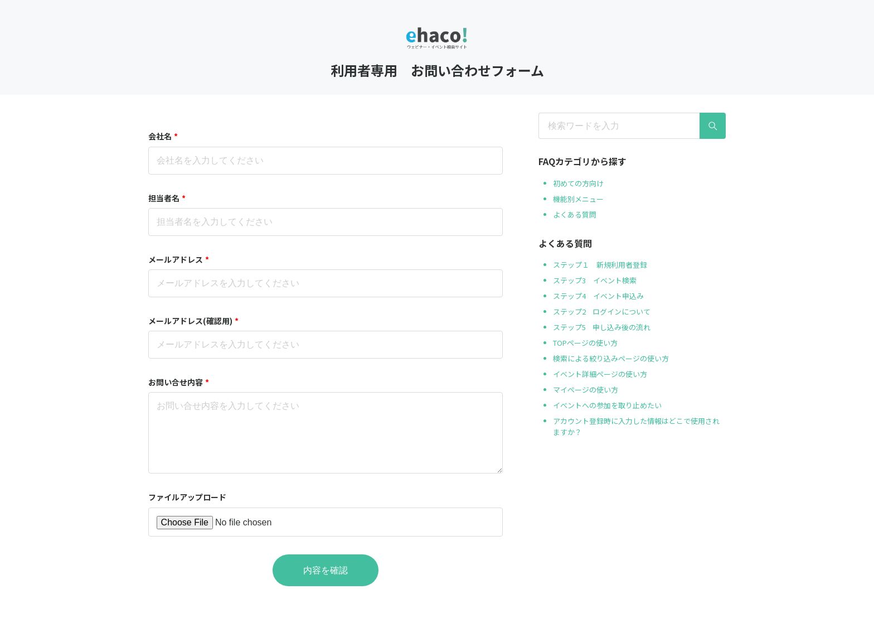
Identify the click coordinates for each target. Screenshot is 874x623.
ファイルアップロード (187, 497)
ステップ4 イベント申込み (598, 296)
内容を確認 (325, 570)
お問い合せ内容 (178, 382)
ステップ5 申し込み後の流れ (601, 327)
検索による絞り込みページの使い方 (611, 358)
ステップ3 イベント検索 (595, 280)
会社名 (163, 136)
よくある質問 (574, 214)
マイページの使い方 (585, 389)
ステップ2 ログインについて (601, 311)
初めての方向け (578, 183)
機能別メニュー (578, 199)
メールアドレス (178, 259)
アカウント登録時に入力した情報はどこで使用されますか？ (636, 427)
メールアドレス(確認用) (193, 321)
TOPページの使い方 (585, 342)
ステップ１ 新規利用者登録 (600, 264)
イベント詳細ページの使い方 (600, 374)
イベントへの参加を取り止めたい (607, 405)
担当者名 (167, 198)
